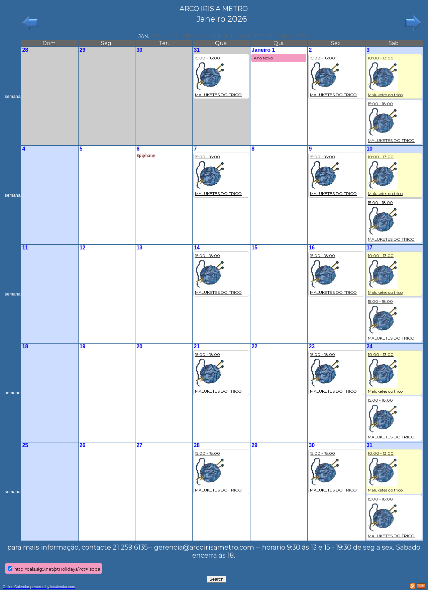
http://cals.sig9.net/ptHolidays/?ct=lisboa (57, 569)
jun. (215, 36)
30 (139, 50)
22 (254, 346)
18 (25, 346)
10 (369, 149)
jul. (230, 36)
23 (312, 346)
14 (197, 247)
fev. (157, 36)
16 (312, 247)
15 (254, 247)
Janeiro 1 (263, 50)
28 (25, 50)
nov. (288, 36)
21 (197, 346)
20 (139, 346)
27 (139, 445)
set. (258, 36)
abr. (188, 36)
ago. (244, 36)
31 (197, 50)
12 (83, 247)
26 (83, 445)
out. (272, 36)
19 (83, 346)
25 (25, 445)
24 (369, 346)
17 (369, 247)
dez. (303, 36)
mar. (172, 36)
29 (83, 50)
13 (139, 247)
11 (25, 247)
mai (202, 36)
